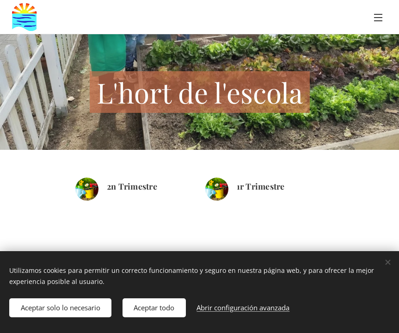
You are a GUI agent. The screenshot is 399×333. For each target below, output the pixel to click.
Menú (378, 17)
